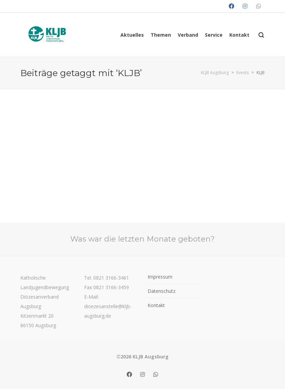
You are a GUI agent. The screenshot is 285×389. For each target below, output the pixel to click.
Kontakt (156, 305)
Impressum (160, 276)
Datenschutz (161, 291)
